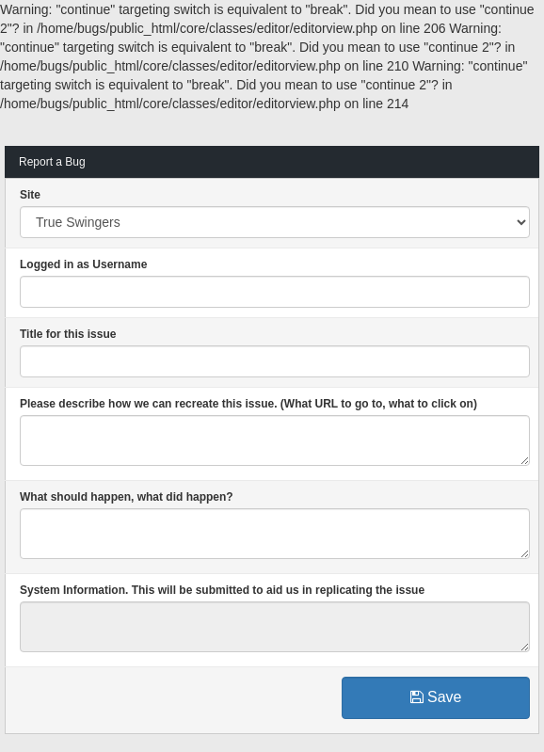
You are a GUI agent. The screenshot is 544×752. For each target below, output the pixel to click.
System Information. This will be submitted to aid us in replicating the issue (222, 590)
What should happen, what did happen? (126, 497)
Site (30, 194)
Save (436, 697)
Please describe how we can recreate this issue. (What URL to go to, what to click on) (248, 403)
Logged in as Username (83, 264)
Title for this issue (68, 334)
